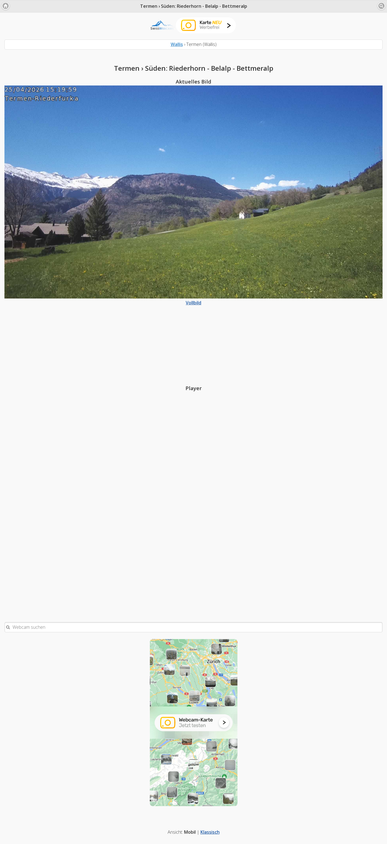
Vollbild (193, 300)
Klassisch (210, 832)
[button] (5, 6)
